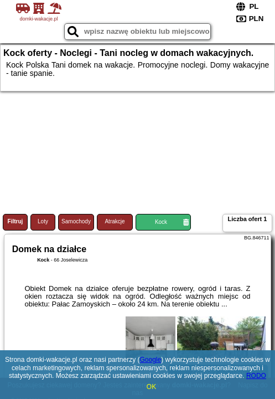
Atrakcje (114, 221)
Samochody (76, 221)
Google (150, 360)
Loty (43, 221)
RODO (256, 376)
